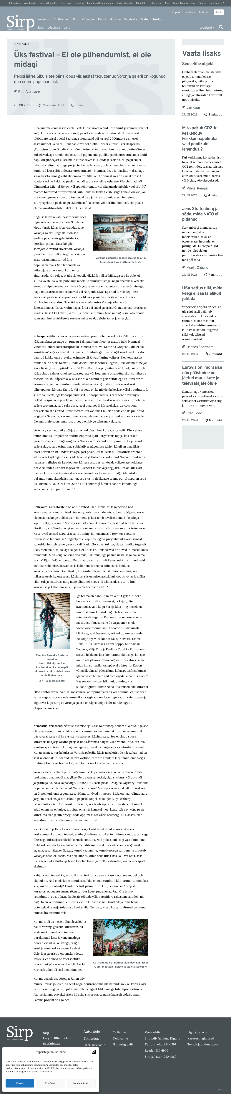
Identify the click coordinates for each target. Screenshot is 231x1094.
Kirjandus (88, 20)
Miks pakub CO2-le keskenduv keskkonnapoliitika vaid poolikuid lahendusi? (199, 139)
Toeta (219, 12)
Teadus (157, 20)
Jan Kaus (193, 107)
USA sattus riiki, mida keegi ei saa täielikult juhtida (202, 294)
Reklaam (190, 12)
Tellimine (204, 12)
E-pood (176, 12)
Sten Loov (194, 413)
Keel (41, 28)
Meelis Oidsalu (197, 267)
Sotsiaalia (130, 20)
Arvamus (44, 20)
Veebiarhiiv (207, 28)
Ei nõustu (50, 1083)
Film (75, 20)
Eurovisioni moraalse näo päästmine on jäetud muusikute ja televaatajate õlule (202, 375)
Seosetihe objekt (198, 64)
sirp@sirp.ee (51, 1043)
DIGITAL (223, 1090)
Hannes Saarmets (199, 347)
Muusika (115, 20)
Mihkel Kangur (197, 188)
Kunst (102, 20)
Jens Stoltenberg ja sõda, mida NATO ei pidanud (200, 214)
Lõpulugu (54, 28)
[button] (94, 1052)
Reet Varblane (29, 92)
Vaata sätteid (81, 1083)
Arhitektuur (61, 20)
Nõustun (20, 1083)
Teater (144, 20)
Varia (67, 28)
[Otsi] (221, 27)
